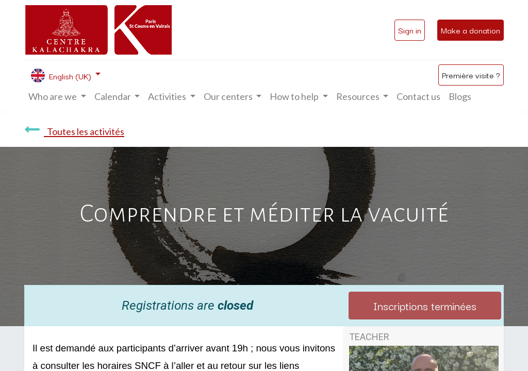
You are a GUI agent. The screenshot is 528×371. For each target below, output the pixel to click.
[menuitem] (418, 97)
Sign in (409, 30)
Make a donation (470, 30)
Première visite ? (471, 75)
